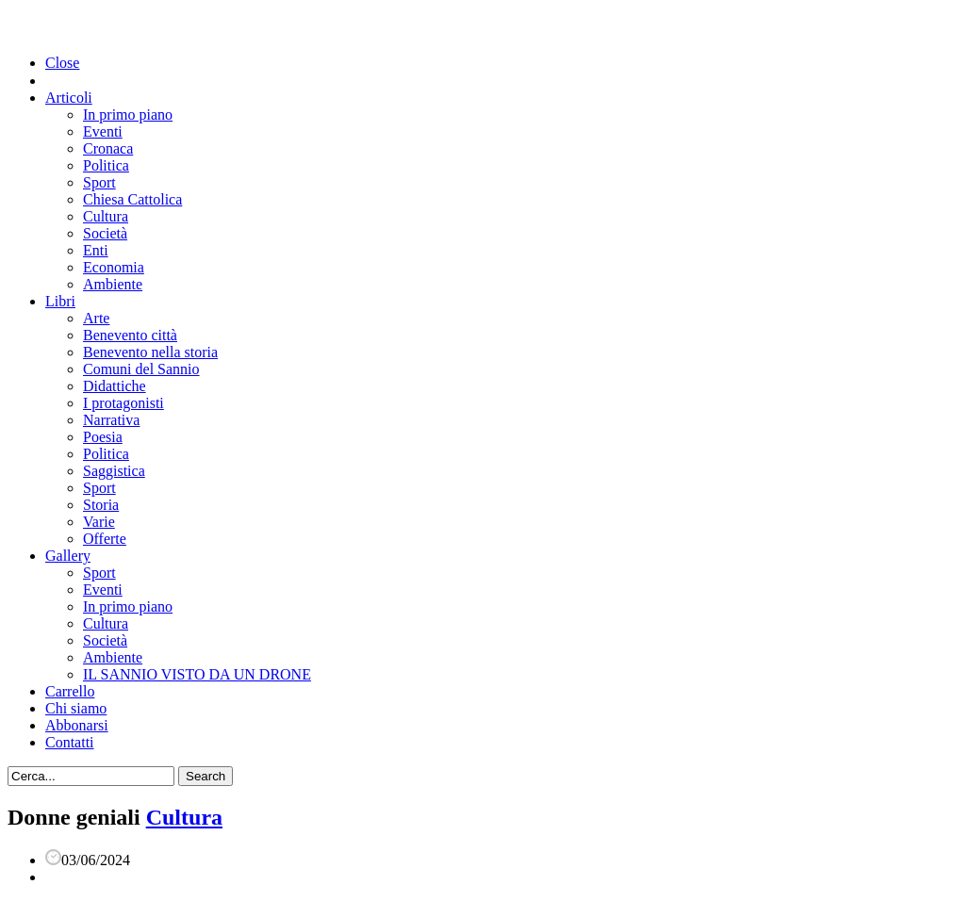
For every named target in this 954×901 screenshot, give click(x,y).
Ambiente (112, 284)
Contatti (69, 742)
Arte (96, 318)
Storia (101, 505)
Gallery (67, 556)
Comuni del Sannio (141, 369)
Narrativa (111, 420)
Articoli (68, 98)
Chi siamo (76, 708)
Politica (106, 165)
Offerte (104, 539)
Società (105, 233)
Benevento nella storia (150, 352)
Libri (60, 301)
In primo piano (128, 114)
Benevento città (130, 335)
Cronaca (108, 148)
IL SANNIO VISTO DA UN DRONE (197, 674)
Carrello (69, 691)
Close (62, 63)
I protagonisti (123, 403)
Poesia (103, 437)
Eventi (103, 131)
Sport (99, 182)
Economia (113, 267)
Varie (99, 522)
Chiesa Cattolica (132, 199)
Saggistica (114, 471)
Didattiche (114, 386)
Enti (95, 250)
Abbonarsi (76, 725)
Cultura (105, 216)
